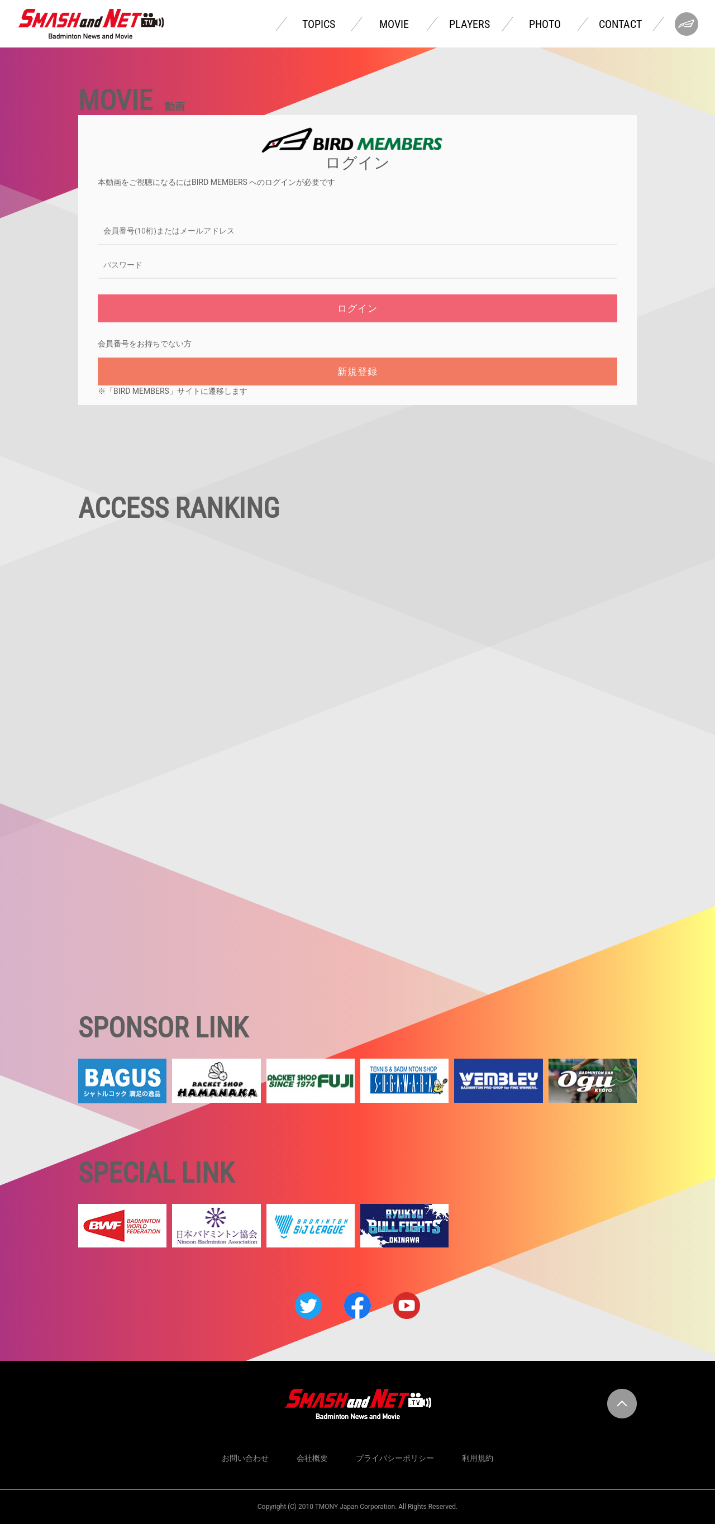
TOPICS (318, 24)
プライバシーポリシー (395, 1458)
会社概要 (312, 1458)
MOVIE (394, 24)
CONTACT (620, 24)
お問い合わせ (245, 1458)
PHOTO (545, 24)
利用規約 (477, 1458)
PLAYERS (469, 24)
